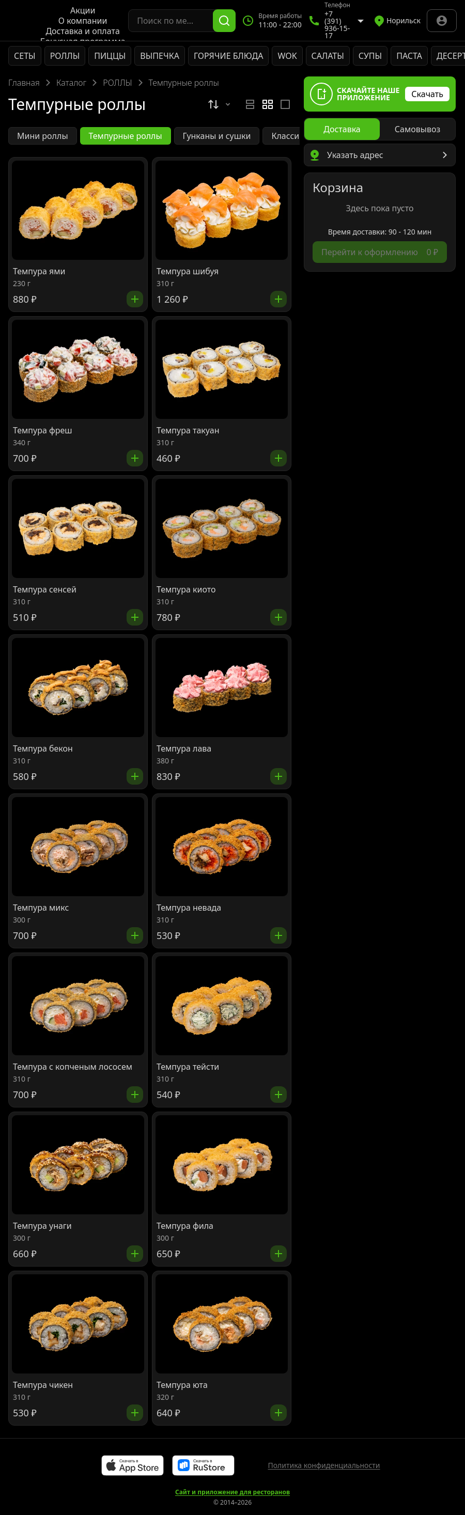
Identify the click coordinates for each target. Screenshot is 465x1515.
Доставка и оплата (82, 31)
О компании (82, 21)
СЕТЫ (25, 55)
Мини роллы (42, 136)
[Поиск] (224, 20)
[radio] (250, 104)
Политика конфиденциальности (324, 1465)
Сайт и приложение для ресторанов (232, 1492)
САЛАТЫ (328, 55)
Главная (24, 83)
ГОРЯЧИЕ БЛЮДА (229, 55)
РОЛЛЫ (65, 55)
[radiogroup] (267, 104)
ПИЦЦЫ (110, 55)
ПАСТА (409, 55)
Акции (82, 10)
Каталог (71, 83)
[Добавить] (135, 299)
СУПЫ (370, 55)
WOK (287, 55)
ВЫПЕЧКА (159, 55)
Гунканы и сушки (217, 136)
